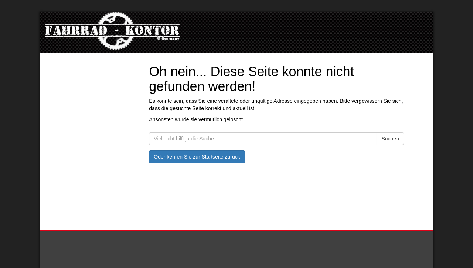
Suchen (390, 139)
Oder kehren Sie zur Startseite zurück (197, 157)
